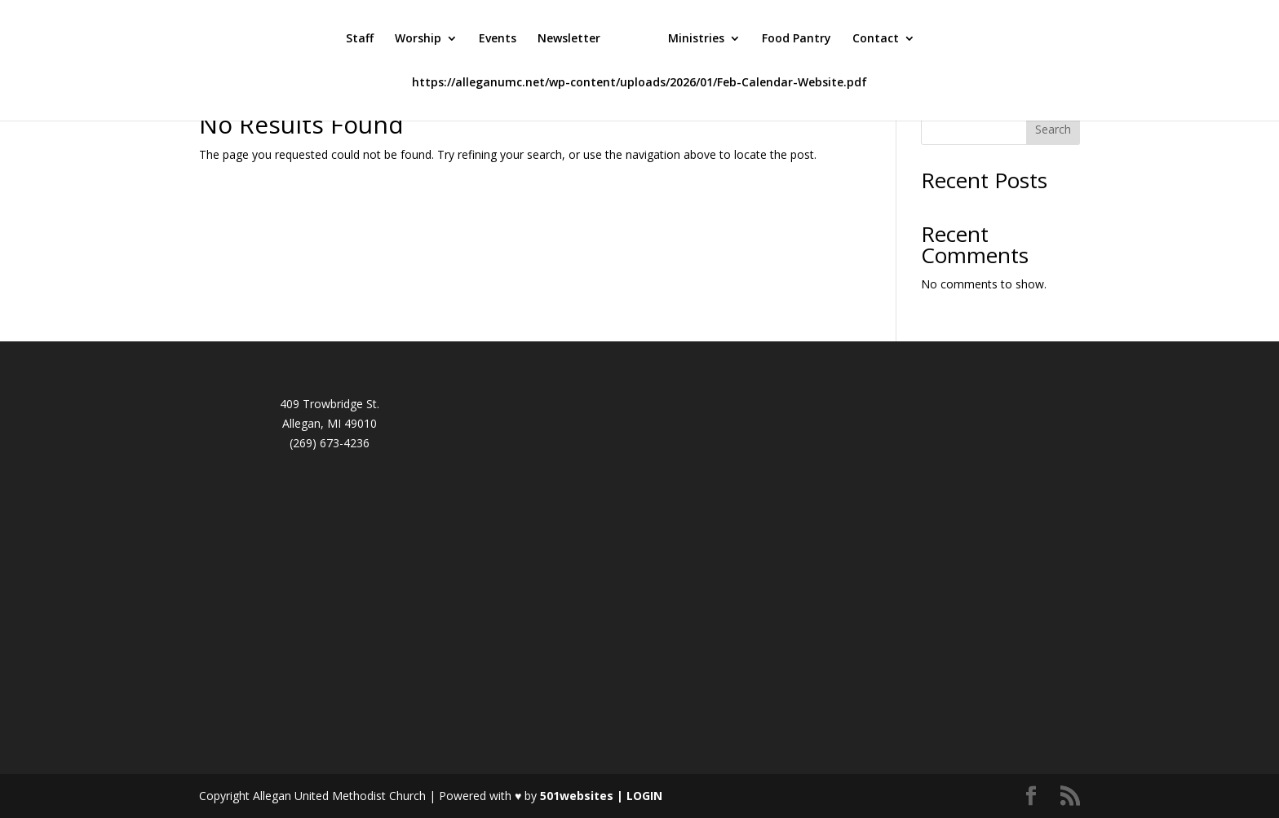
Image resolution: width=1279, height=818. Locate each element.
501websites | (583, 795)
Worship (418, 39)
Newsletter (569, 39)
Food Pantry (796, 39)
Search (1053, 129)
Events (497, 39)
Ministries (696, 39)
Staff (360, 39)
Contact (875, 39)
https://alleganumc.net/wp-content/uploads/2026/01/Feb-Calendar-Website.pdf (639, 83)
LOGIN (644, 795)
